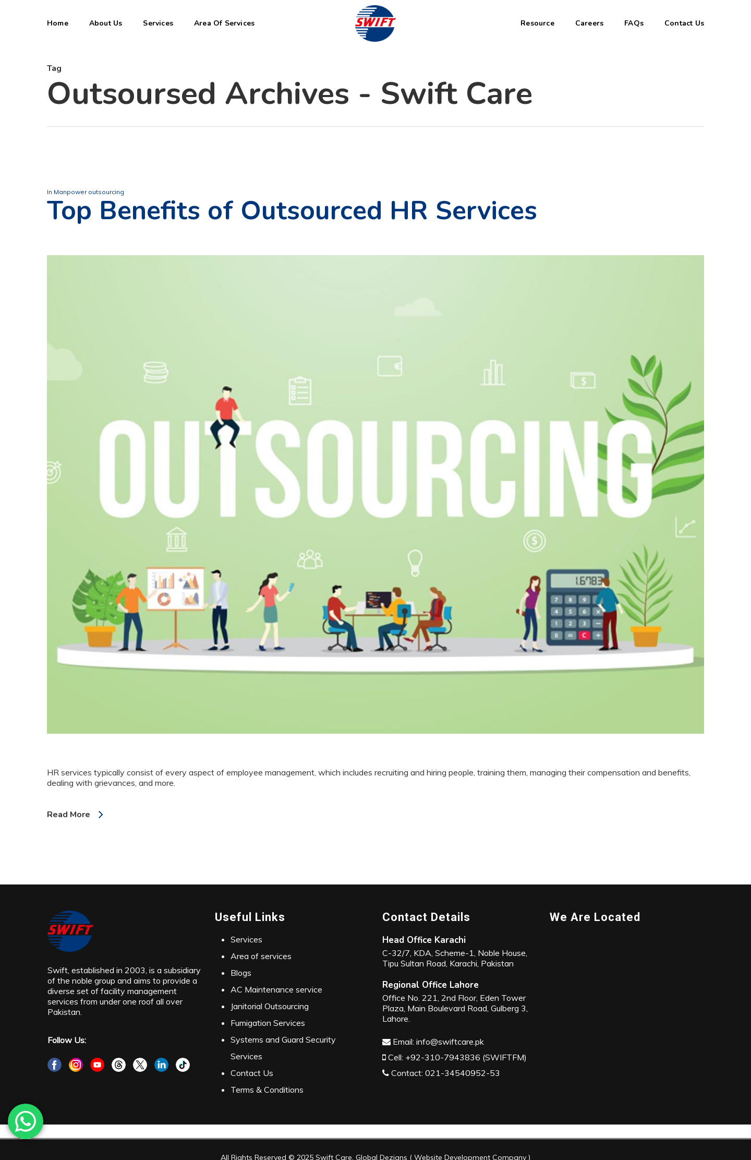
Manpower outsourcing (89, 192)
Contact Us (252, 1073)
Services (246, 939)
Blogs (241, 972)
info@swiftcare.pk (450, 1041)
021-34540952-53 (462, 1073)
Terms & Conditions (267, 1089)
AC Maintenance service (276, 989)
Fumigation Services (268, 1023)
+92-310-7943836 (442, 1057)
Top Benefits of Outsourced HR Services (292, 211)
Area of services (261, 956)
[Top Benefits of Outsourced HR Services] (375, 762)
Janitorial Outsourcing (270, 1006)
